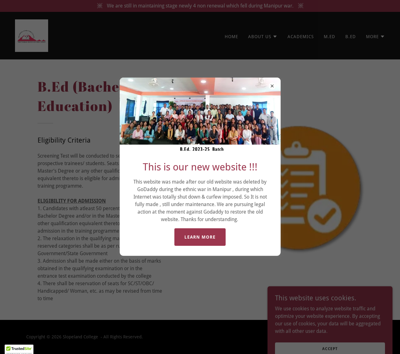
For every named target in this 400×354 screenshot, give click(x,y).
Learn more (200, 237)
